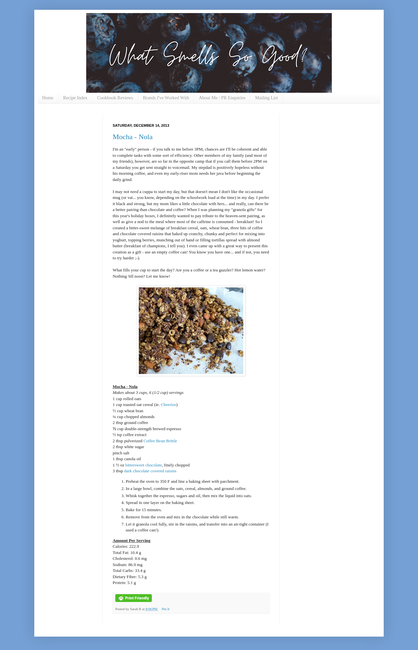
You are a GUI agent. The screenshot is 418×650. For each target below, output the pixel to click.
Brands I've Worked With (166, 97)
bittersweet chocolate (143, 465)
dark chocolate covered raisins (150, 470)
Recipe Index (75, 97)
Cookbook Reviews (115, 97)
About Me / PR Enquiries (222, 97)
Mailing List (266, 97)
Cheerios (168, 404)
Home (47, 97)
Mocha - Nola (133, 137)
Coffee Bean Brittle (160, 440)
